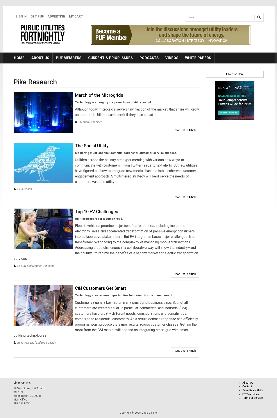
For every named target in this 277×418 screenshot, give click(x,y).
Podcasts (149, 58)
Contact (247, 386)
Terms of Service (252, 397)
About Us (40, 58)
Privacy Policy (250, 394)
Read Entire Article (185, 130)
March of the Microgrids (99, 95)
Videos (171, 58)
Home (19, 58)
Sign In (21, 16)
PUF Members (68, 58)
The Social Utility (92, 145)
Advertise (56, 16)
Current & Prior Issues (110, 58)
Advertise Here (235, 74)
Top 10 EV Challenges (96, 211)
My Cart (76, 16)
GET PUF (37, 16)
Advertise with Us (253, 390)
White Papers (198, 58)
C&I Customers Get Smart (100, 288)
